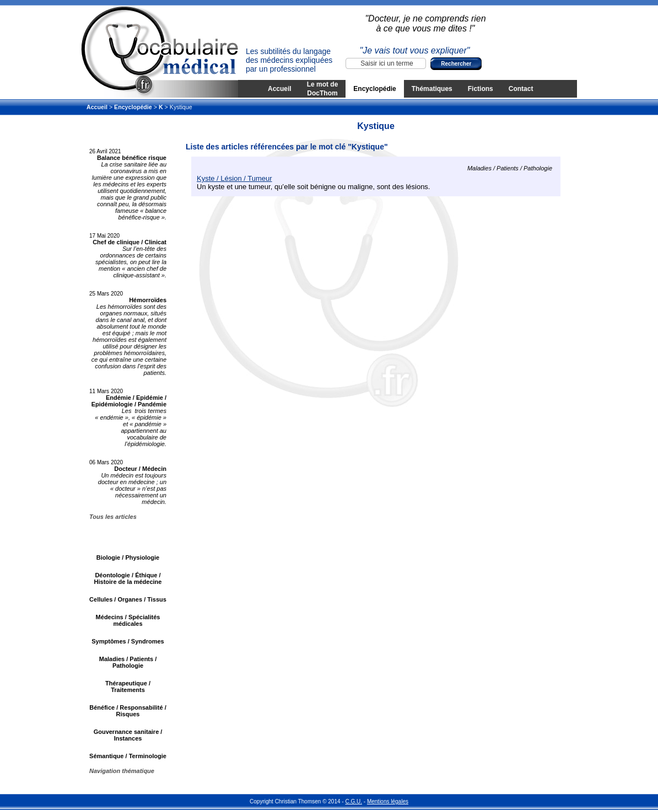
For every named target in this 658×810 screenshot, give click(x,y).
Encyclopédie (374, 89)
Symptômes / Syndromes (127, 641)
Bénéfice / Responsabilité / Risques (127, 710)
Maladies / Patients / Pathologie (128, 662)
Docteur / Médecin (140, 468)
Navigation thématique (121, 771)
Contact (521, 89)
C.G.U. (353, 801)
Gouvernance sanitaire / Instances (128, 735)
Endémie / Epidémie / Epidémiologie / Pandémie (128, 400)
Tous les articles (113, 516)
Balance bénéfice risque (131, 157)
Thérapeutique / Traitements (127, 686)
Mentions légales (387, 801)
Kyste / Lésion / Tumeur (234, 178)
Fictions (480, 89)
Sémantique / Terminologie (127, 756)
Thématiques (432, 89)
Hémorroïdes (147, 300)
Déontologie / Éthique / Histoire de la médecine (128, 578)
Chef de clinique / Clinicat (129, 242)
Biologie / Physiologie (127, 557)
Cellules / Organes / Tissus (127, 599)
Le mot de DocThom (322, 89)
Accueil (280, 89)
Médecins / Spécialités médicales (128, 620)
